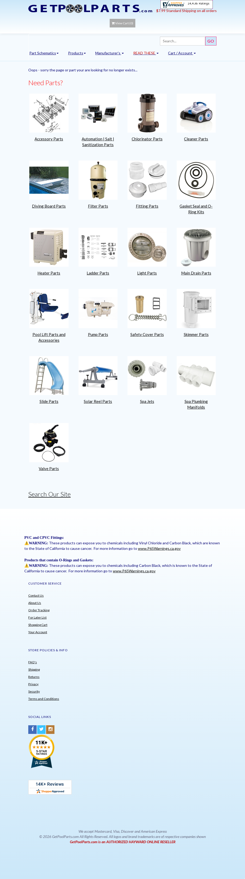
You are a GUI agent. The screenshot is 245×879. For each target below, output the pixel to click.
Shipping (34, 669)
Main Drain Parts (196, 273)
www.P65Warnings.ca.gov (159, 548)
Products (77, 53)
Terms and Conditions (43, 699)
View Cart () (122, 23)
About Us (34, 603)
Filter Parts (98, 206)
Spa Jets (147, 401)
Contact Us (36, 595)
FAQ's (32, 662)
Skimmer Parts (196, 334)
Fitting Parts (147, 206)
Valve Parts (49, 468)
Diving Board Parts (49, 206)
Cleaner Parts (196, 138)
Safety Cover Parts (147, 334)
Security (34, 691)
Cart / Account (182, 53)
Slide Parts (49, 401)
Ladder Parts (98, 273)
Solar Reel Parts (98, 401)
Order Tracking (38, 610)
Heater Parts (48, 273)
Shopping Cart (37, 625)
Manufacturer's (109, 53)
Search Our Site (49, 494)
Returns (34, 677)
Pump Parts (98, 334)
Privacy (33, 684)
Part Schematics (44, 53)
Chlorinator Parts (147, 138)
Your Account (37, 632)
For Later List (37, 617)
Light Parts (147, 273)
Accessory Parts (49, 138)
